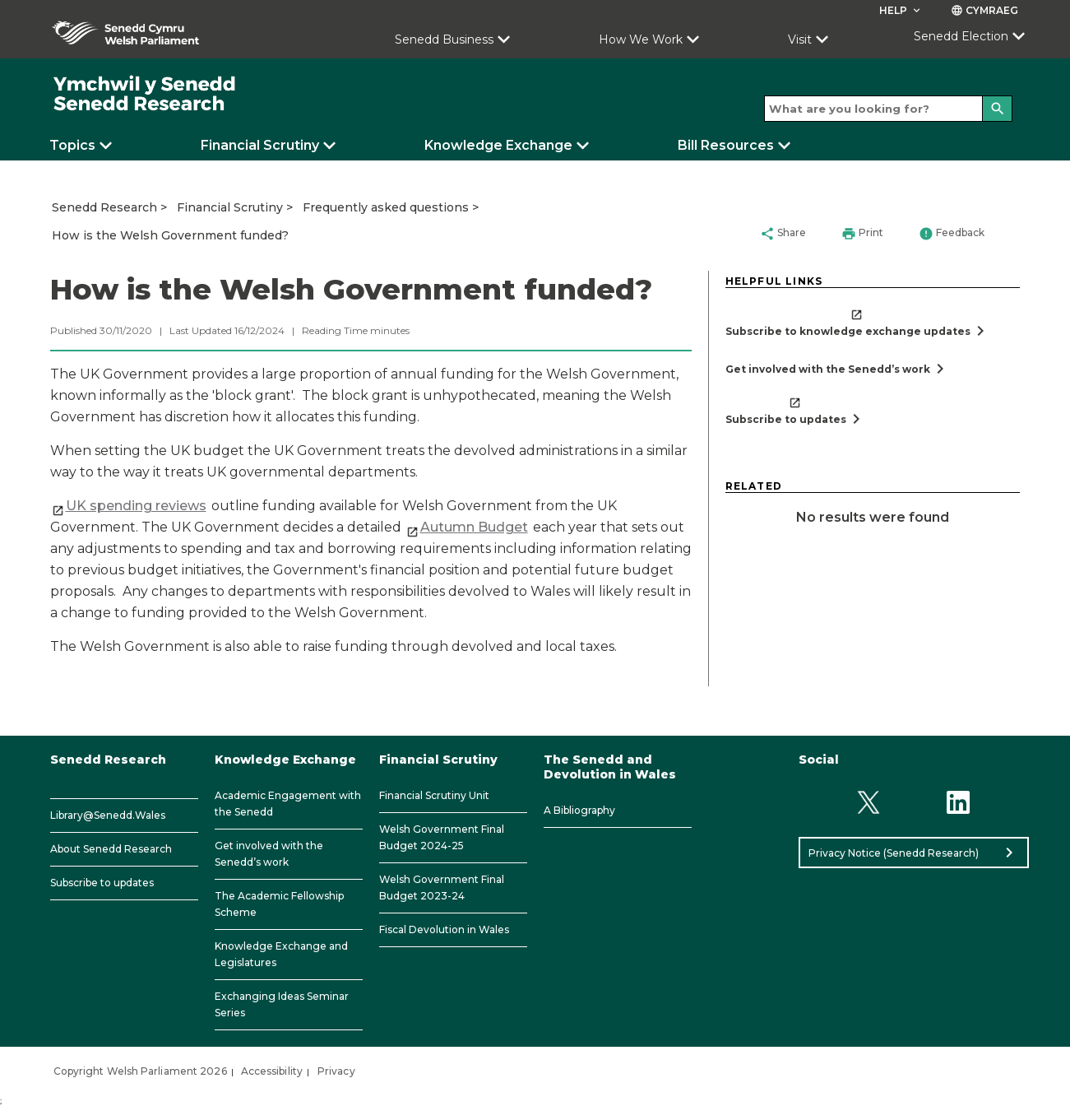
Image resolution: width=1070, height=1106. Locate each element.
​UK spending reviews (136, 506)
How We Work (641, 39)
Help (901, 10)
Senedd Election (961, 36)
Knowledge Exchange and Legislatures (281, 954)
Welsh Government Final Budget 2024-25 (441, 837)
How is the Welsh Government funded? (170, 235)
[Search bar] (888, 108)
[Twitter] (868, 801)
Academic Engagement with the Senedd (288, 803)
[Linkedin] (957, 801)
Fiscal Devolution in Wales (444, 929)
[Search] (998, 108)
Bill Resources (726, 145)
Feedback (951, 233)
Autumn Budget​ (474, 527)
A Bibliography (579, 810)
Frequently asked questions (386, 207)
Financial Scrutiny (260, 145)
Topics (72, 145)
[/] (145, 94)
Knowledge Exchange (498, 145)
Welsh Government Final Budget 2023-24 (441, 887)
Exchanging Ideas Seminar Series (282, 1004)
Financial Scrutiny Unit (434, 795)
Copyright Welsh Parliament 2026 (140, 1071)
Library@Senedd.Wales (107, 815)
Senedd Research (104, 207)
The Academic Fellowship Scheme (279, 904)
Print (862, 233)
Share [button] (783, 233)
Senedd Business (444, 39)
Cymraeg (985, 10)
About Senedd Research (111, 849)
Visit (800, 39)
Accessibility (272, 1071)
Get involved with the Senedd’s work (269, 853)
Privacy (336, 1071)
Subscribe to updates (102, 882)
